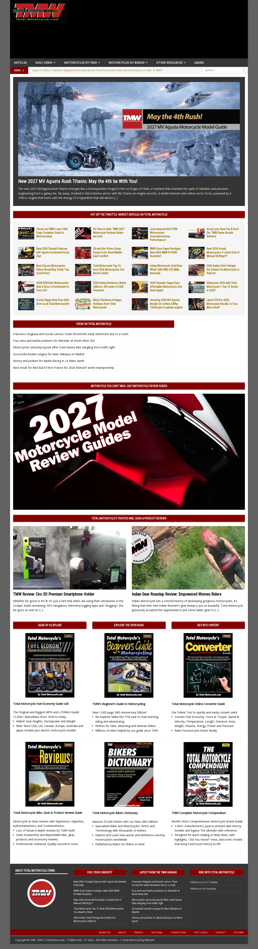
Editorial (157, 932)
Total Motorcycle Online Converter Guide (198, 704)
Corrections (178, 932)
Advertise (104, 932)
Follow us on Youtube (203, 888)
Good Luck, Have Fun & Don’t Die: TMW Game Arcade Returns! (223, 232)
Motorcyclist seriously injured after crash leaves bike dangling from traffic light (64, 347)
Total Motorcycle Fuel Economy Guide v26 (41, 704)
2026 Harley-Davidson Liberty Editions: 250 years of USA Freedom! (109, 286)
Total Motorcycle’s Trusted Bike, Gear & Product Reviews (129, 518)
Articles (20, 62)
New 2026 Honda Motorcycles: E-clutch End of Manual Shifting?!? (223, 252)
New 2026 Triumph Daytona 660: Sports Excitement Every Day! (52, 252)
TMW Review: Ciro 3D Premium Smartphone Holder (53, 594)
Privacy (138, 932)
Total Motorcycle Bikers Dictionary (115, 813)
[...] (116, 198)
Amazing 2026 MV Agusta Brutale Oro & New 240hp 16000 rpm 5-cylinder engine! (166, 303)
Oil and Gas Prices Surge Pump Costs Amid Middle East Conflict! (107, 252)
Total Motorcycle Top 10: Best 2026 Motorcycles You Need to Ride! (108, 269)
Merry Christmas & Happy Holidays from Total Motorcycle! (107, 303)
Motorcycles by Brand (126, 62)
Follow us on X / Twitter (204, 882)
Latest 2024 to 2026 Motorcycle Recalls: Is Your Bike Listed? (222, 303)
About (122, 932)
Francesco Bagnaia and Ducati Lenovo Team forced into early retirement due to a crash (70, 334)
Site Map (239, 932)
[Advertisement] (159, 30)
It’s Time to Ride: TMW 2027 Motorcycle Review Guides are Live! (108, 232)
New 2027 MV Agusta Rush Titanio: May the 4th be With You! (77, 181)
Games (199, 62)
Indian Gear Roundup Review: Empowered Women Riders (176, 594)
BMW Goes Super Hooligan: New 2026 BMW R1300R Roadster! (165, 252)
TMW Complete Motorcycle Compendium (199, 813)
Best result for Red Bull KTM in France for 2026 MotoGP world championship (63, 368)
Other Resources (169, 62)
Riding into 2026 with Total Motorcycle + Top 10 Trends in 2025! (222, 286)
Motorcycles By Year (80, 62)
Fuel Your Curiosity (99, 872)
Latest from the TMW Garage (158, 872)
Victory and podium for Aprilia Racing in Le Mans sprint (48, 361)
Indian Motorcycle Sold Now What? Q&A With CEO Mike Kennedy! (166, 269)
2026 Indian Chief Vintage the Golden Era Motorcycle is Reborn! (223, 269)
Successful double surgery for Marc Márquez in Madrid (48, 354)
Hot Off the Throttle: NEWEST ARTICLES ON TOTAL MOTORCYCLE (129, 214)
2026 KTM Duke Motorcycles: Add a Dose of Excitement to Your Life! (52, 286)
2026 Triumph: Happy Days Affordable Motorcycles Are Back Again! (166, 286)
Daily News (43, 62)
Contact (220, 932)
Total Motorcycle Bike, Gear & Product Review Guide (47, 813)
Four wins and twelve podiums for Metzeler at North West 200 (54, 341)
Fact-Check (200, 932)
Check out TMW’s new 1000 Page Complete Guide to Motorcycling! (52, 232)
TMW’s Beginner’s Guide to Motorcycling (118, 704)
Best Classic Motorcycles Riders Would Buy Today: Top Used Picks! (52, 269)
